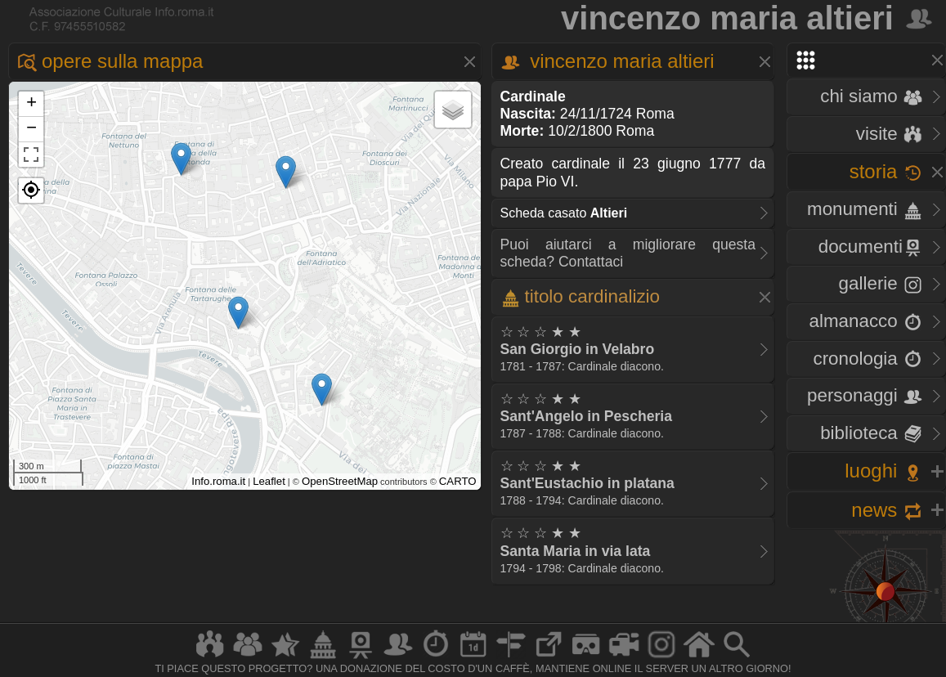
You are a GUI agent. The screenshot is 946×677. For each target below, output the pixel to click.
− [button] (31, 129)
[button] (31, 190)
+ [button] (31, 104)
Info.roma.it (218, 481)
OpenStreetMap (340, 481)
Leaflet (269, 481)
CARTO (458, 481)
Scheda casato (564, 213)
